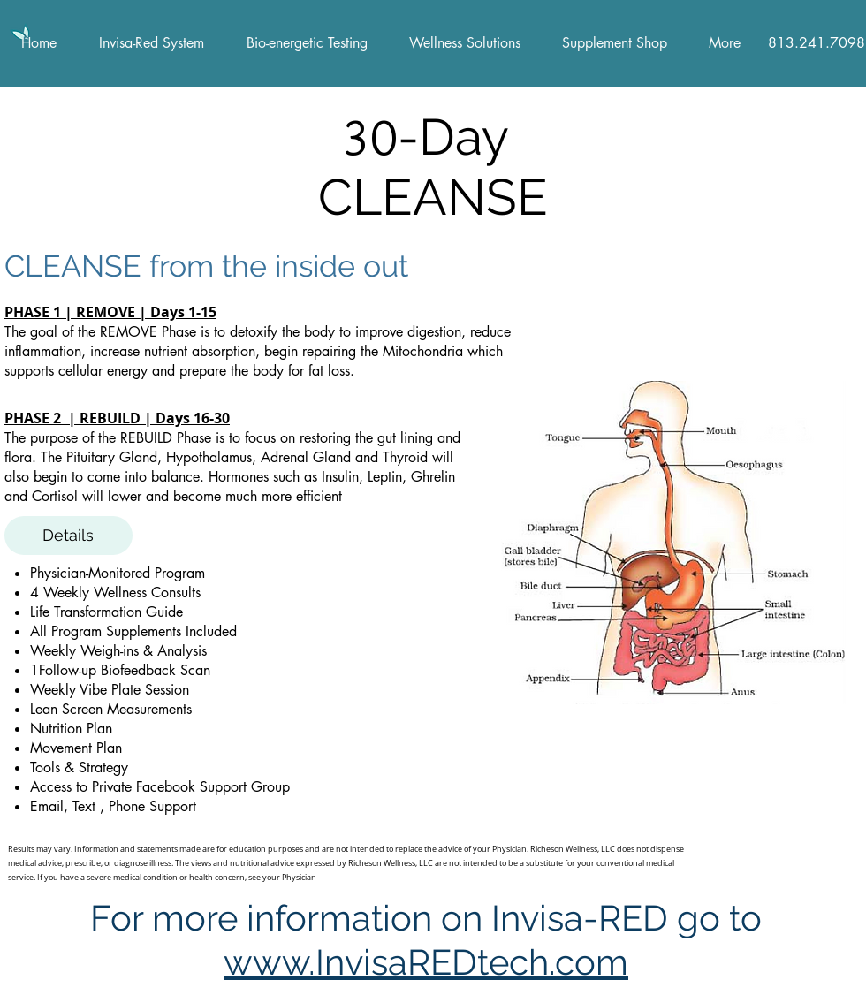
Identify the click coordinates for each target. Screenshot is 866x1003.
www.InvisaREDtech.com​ (426, 962)
